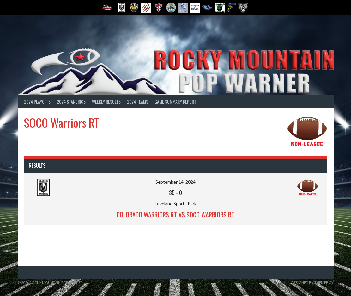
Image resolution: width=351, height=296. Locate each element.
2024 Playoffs (37, 101)
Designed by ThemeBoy (312, 282)
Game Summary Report (175, 101)
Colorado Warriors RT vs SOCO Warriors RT (175, 214)
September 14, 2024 (175, 182)
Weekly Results (106, 101)
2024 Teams (137, 101)
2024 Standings (71, 101)
